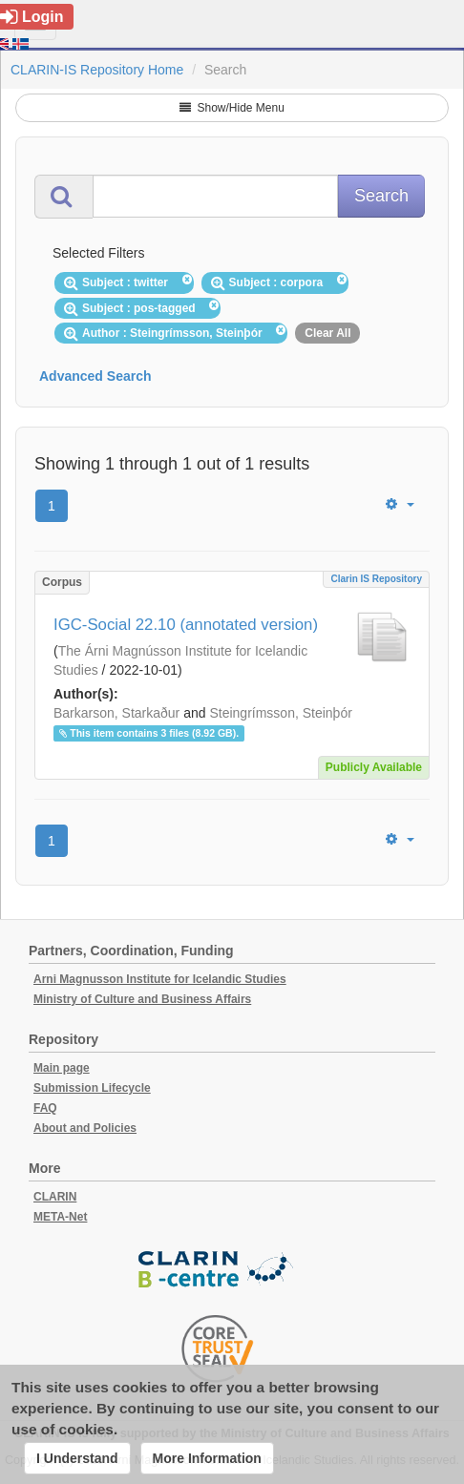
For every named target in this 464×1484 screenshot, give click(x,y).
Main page (61, 1068)
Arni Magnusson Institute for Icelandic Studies (159, 979)
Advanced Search (95, 376)
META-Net (60, 1216)
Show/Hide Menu (232, 108)
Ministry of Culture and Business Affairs (142, 999)
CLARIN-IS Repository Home (97, 69)
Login (32, 17)
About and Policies (85, 1128)
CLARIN (54, 1196)
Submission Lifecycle (92, 1088)
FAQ (45, 1108)
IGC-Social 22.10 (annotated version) (185, 625)
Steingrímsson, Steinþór (280, 713)
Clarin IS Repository (376, 579)
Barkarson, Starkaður (116, 713)
